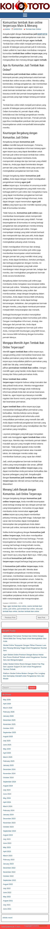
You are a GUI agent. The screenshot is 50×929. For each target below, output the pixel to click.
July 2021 (7, 905)
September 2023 (9, 831)
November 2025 (9, 724)
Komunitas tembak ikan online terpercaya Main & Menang (22, 24)
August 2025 (8, 736)
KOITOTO (42, 34)
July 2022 (7, 888)
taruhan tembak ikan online (28, 611)
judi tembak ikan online (26, 609)
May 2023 (7, 847)
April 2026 (7, 704)
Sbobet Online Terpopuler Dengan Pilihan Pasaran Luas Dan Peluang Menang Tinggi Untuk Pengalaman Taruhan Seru (25, 647)
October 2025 (8, 728)
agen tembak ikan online (16, 606)
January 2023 (8, 864)
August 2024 (8, 786)
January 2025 (8, 765)
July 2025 (7, 741)
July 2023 (7, 839)
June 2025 (7, 745)
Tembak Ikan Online (33, 29)
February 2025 (8, 761)
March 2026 (7, 708)
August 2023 (8, 835)
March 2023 (7, 856)
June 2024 (7, 794)
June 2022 (7, 892)
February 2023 (8, 860)
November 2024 (9, 773)
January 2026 (8, 716)
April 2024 (7, 802)
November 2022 (9, 872)
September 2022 (9, 880)
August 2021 (8, 901)
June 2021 (7, 909)
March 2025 (7, 757)
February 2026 (8, 712)
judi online (12, 609)
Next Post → (42, 618)
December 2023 (9, 819)
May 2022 (7, 897)
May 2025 (7, 749)
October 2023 (8, 827)
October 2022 (8, 876)
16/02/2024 (17, 29)
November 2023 (9, 823)
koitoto (7, 29)
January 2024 (8, 815)
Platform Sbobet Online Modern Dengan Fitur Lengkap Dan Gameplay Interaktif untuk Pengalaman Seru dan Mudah (24, 676)
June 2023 (7, 843)
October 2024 (8, 778)
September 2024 (9, 782)
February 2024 (8, 810)
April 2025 (7, 753)
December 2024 (9, 769)
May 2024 (7, 798)
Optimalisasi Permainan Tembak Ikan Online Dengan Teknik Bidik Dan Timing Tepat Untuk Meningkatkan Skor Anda (25, 638)
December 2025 (9, 720)
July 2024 (7, 790)
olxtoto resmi (7, 918)
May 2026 (7, 700)
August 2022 (8, 884)
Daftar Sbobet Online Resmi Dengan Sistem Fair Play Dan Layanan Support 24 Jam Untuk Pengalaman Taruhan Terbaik (23, 666)
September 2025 (9, 732)
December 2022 (9, 868)
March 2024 (7, 806)
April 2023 (7, 851)
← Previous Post (9, 618)
